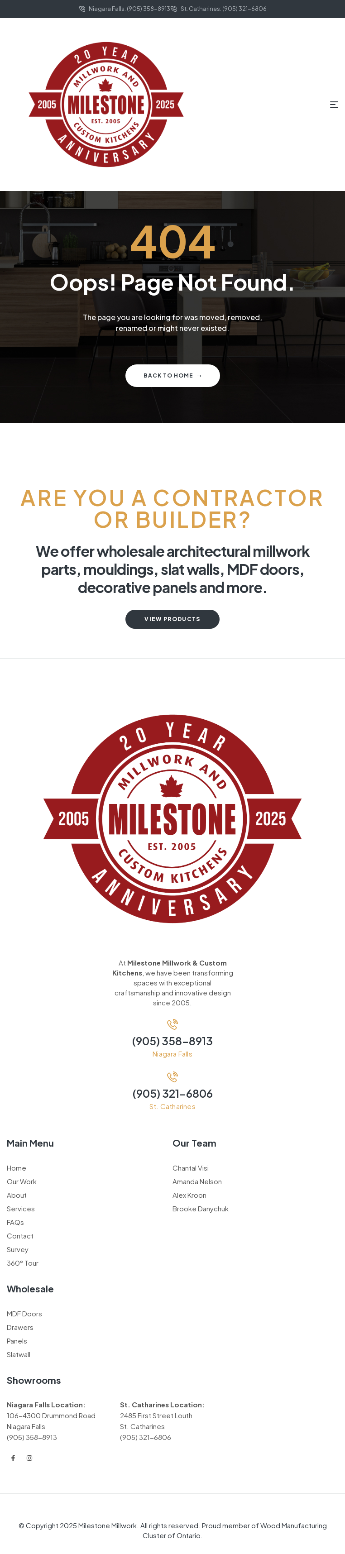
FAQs (15, 1222)
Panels (17, 1340)
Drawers (20, 1327)
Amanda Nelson (197, 1181)
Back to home (173, 375)
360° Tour (22, 1262)
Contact (20, 1235)
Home (16, 1167)
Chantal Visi (190, 1167)
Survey (18, 1249)
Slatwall (18, 1354)
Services (21, 1208)
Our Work (22, 1181)
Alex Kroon (189, 1195)
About (17, 1195)
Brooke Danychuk (200, 1208)
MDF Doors (24, 1313)
